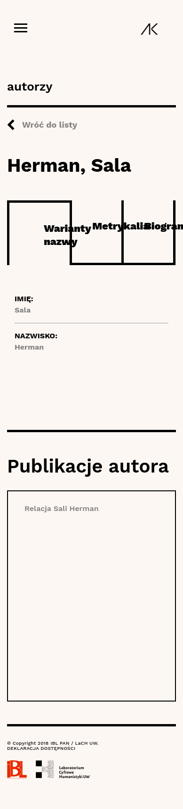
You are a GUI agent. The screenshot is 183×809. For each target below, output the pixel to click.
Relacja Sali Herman (61, 508)
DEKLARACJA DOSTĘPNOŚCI (41, 748)
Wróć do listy (49, 125)
